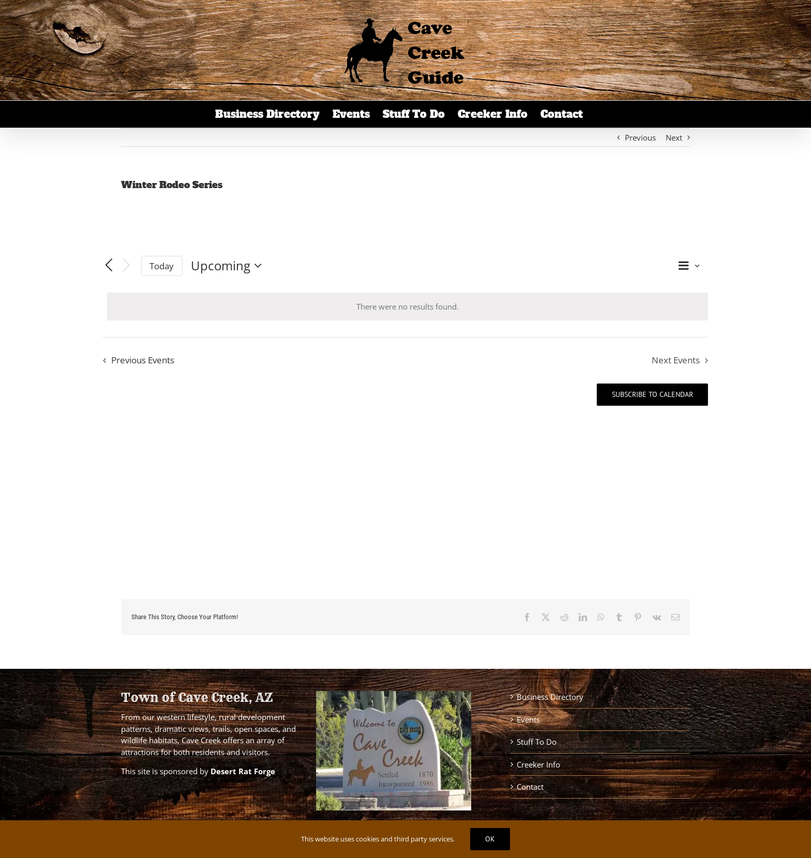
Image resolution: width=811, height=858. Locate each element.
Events (528, 719)
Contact (530, 787)
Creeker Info (538, 764)
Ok (490, 839)
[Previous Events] (109, 265)
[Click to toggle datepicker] (229, 265)
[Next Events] (126, 265)
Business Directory (550, 697)
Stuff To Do (537, 742)
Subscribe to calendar (652, 394)
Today (161, 266)
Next (674, 137)
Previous (640, 137)
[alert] (407, 307)
